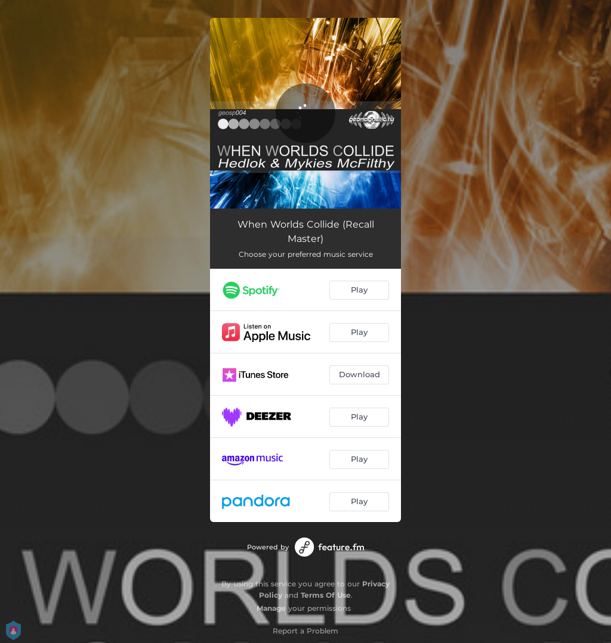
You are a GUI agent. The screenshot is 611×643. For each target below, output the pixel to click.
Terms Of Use (326, 595)
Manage (271, 608)
